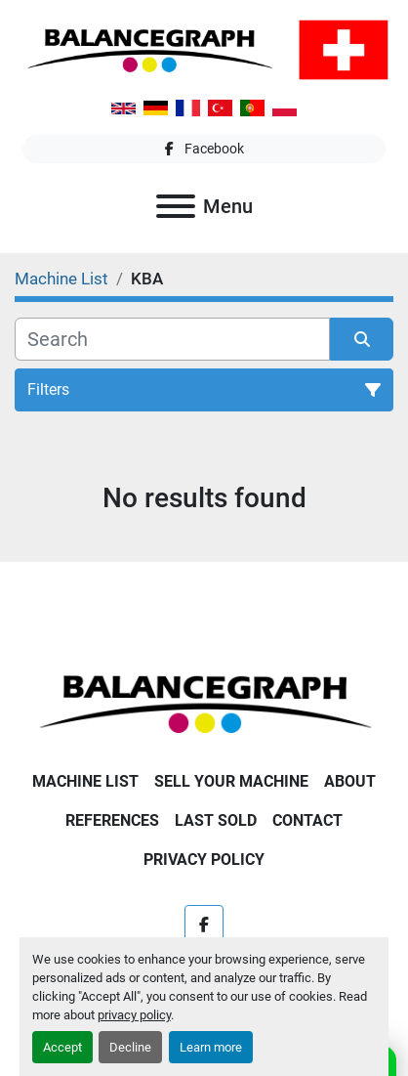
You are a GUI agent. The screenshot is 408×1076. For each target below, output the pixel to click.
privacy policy (134, 1015)
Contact (307, 820)
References (112, 820)
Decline (130, 1047)
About (350, 781)
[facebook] (204, 149)
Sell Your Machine (231, 781)
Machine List (85, 781)
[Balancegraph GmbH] (204, 702)
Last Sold (216, 820)
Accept (62, 1047)
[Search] (172, 339)
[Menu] (175, 206)
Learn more (211, 1047)
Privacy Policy (204, 859)
